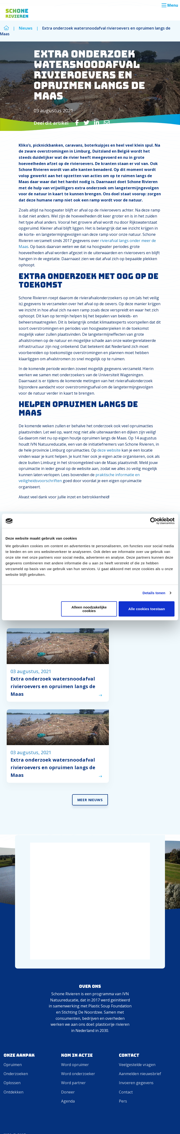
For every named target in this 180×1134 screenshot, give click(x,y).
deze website (109, 450)
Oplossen (12, 935)
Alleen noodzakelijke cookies (89, 609)
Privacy (167, 1123)
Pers (123, 954)
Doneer (68, 945)
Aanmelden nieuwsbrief (140, 926)
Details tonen (154, 593)
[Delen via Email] (107, 122)
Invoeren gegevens (136, 935)
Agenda (68, 954)
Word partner (73, 935)
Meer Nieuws (90, 653)
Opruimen (13, 917)
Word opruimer (75, 917)
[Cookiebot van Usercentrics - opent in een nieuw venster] (154, 521)
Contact (126, 945)
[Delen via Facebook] (77, 122)
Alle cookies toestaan (146, 609)
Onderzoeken (16, 926)
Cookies (148, 1123)
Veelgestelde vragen (137, 917)
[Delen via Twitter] (86, 122)
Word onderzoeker (78, 926)
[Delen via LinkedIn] (96, 122)
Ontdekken (13, 945)
